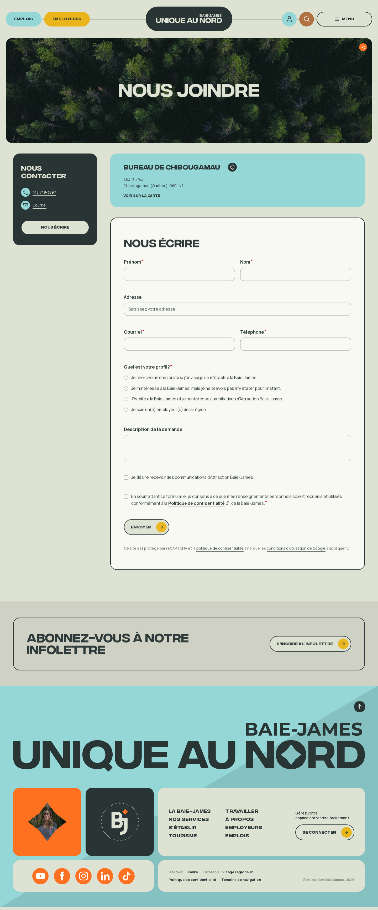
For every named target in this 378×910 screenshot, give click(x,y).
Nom (246, 269)
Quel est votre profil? (148, 374)
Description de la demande (153, 436)
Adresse (133, 304)
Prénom (133, 269)
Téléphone (253, 339)
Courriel (134, 339)
